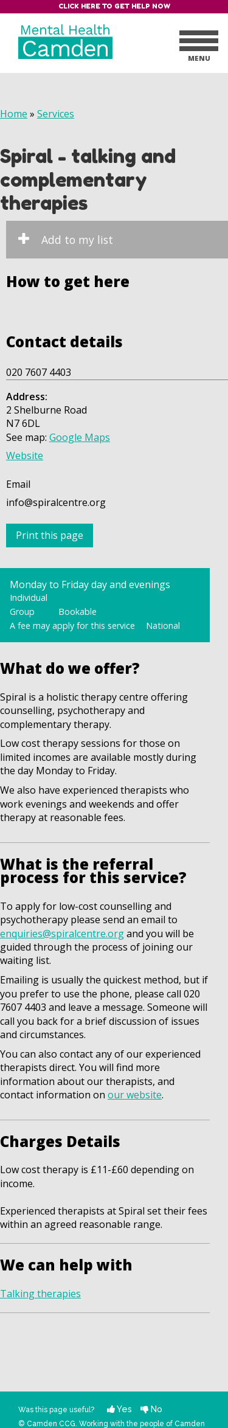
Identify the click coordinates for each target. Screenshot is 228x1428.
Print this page (49, 535)
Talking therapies (40, 1293)
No (151, 1409)
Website (24, 455)
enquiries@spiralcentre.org (62, 933)
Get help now (142, 6)
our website (135, 1094)
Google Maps (79, 437)
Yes (119, 1409)
